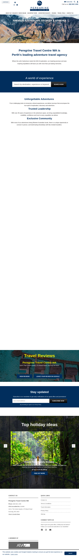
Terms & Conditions (46, 503)
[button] (77, 2)
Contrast (6, 2)
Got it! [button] (70, 553)
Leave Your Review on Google (48, 376)
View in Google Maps (14, 514)
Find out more (39, 481)
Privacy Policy (38, 404)
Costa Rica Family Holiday (39, 470)
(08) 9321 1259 (73, 4)
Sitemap (43, 514)
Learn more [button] (14, 554)
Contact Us (44, 500)
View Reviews (24, 376)
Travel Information (45, 507)
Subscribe (68, 1)
